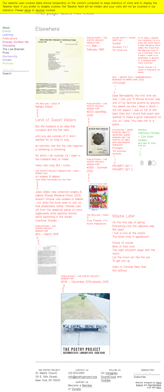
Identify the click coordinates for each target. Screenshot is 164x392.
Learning (8, 34)
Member (87, 385)
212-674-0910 (76, 373)
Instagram (111, 373)
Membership (10, 56)
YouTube (106, 380)
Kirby (158, 387)
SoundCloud (108, 376)
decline (40, 10)
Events (7, 31)
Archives (8, 63)
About (6, 27)
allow (28, 10)
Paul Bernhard (154, 385)
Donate (7, 60)
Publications (10, 38)
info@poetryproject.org (82, 376)
